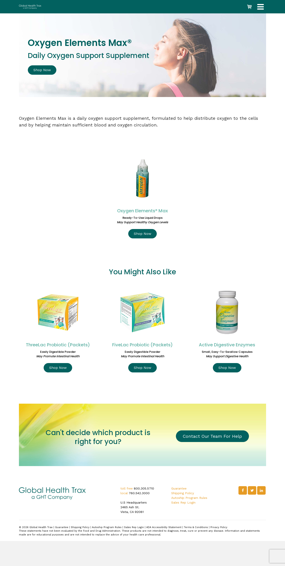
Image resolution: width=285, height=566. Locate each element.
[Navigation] (260, 6)
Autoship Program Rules (189, 498)
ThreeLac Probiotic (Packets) (58, 345)
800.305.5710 (144, 488)
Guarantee (179, 488)
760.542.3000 (139, 493)
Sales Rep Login (183, 502)
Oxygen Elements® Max (142, 211)
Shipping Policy (182, 493)
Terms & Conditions (196, 527)
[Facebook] (242, 490)
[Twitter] (252, 490)
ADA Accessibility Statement (163, 527)
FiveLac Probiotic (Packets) (142, 345)
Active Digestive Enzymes (227, 345)
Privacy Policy (218, 527)
